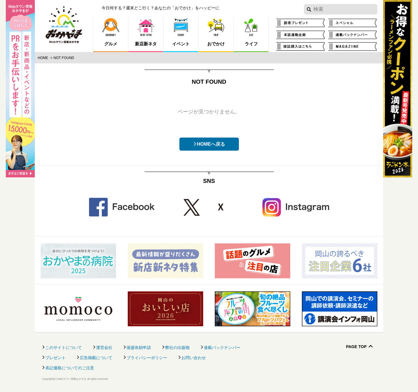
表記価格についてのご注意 (69, 368)
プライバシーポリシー (147, 357)
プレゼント (55, 357)
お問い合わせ (193, 357)
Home (43, 58)
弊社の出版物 (177, 347)
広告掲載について (96, 357)
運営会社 (104, 347)
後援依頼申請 (139, 347)
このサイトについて (63, 347)
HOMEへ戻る (211, 144)
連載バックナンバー (222, 347)
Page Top (356, 347)
